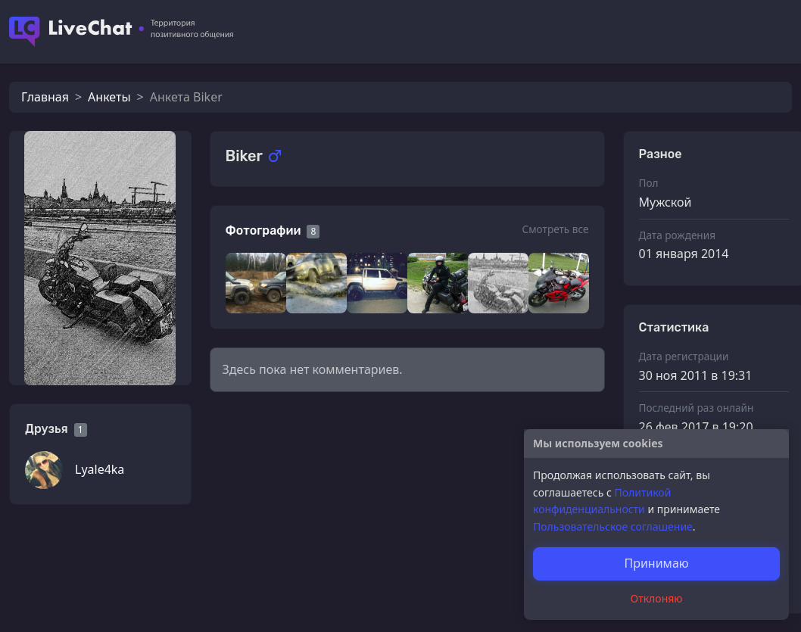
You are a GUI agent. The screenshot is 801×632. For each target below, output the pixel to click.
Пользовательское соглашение (613, 526)
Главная (45, 97)
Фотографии (263, 230)
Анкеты (109, 97)
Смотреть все (555, 229)
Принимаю (656, 563)
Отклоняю (657, 598)
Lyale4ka (99, 469)
